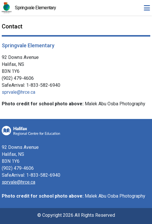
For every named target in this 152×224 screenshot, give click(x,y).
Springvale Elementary (35, 7)
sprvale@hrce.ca (18, 92)
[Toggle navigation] (146, 7)
